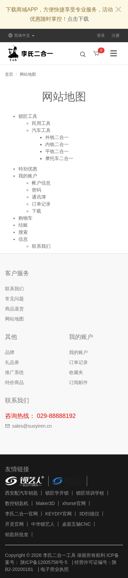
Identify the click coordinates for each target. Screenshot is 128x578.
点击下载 (78, 19)
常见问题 (14, 298)
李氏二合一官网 (21, 513)
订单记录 (41, 204)
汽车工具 (41, 130)
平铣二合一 (57, 151)
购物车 (25, 218)
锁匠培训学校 (90, 493)
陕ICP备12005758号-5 (43, 562)
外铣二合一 (57, 137)
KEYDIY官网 (58, 513)
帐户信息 (41, 183)
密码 (36, 190)
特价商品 (14, 382)
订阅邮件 (78, 382)
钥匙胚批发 (16, 534)
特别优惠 (27, 168)
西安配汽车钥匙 (21, 493)
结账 (23, 225)
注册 (116, 35)
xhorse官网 (74, 503)
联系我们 (41, 246)
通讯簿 (39, 197)
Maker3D (45, 503)
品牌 (9, 352)
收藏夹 (76, 372)
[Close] (118, 10)
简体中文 (21, 35)
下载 (36, 211)
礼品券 (12, 362)
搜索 (23, 232)
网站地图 (28, 74)
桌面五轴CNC (76, 524)
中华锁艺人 (43, 524)
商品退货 (14, 308)
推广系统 (14, 372)
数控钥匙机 (16, 503)
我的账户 (27, 175)
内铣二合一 (57, 144)
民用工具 (41, 123)
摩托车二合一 (59, 158)
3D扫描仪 (89, 513)
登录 (101, 35)
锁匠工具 (27, 116)
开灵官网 (14, 524)
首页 (9, 74)
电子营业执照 (55, 569)
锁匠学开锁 (57, 493)
